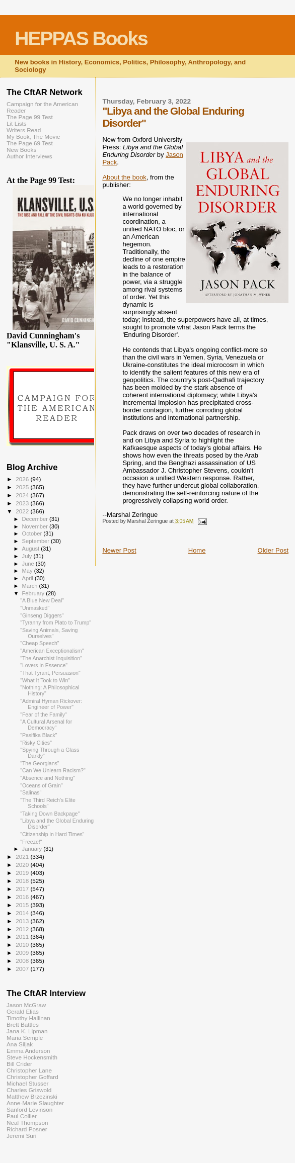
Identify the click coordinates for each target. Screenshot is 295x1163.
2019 (23, 872)
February (34, 593)
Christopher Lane (29, 1070)
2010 (23, 944)
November (35, 526)
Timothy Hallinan (28, 1018)
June (29, 564)
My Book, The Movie (33, 136)
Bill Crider (19, 1063)
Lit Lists (17, 123)
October (33, 533)
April (28, 578)
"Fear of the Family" (43, 714)
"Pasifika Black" (38, 735)
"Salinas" (30, 792)
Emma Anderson (28, 1050)
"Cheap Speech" (39, 643)
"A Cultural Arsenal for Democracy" (46, 725)
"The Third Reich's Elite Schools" (48, 803)
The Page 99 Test (30, 117)
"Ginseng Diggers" (41, 615)
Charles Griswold (29, 1090)
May (28, 571)
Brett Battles (23, 1024)
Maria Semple (25, 1037)
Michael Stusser (27, 1083)
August (31, 549)
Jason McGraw (26, 1005)
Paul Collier (22, 1116)
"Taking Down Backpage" (50, 814)
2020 (23, 864)
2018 (23, 880)
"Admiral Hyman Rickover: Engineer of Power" (51, 704)
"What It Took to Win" (45, 680)
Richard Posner (27, 1129)
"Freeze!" (31, 842)
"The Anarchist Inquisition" (51, 658)
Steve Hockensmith (32, 1057)
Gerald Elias (23, 1011)
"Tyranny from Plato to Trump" (55, 622)
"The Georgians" (39, 763)
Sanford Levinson (29, 1109)
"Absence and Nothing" (47, 778)
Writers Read (24, 130)
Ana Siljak (20, 1044)
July (28, 556)
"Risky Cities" (36, 743)
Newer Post (119, 550)
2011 (23, 936)
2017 (23, 888)
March (30, 586)
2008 (23, 960)
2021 (23, 856)
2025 (23, 487)
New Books (21, 149)
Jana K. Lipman (27, 1031)
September (36, 541)
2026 (23, 479)
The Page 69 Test (30, 143)
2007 (23, 968)
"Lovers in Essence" (43, 665)
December (35, 519)
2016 (23, 896)
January (33, 849)
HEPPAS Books (81, 38)
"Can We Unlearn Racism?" (53, 770)
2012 (23, 929)
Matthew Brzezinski (32, 1096)
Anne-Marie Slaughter (35, 1103)
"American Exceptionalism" (52, 651)
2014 (23, 913)
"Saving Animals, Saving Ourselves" (49, 633)
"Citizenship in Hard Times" (52, 834)
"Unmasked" (34, 608)
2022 (23, 511)
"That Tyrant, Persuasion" (50, 673)
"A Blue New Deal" (42, 600)
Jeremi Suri (21, 1135)
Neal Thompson (27, 1122)
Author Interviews (29, 156)
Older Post (273, 550)
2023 (23, 503)
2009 (23, 952)
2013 (23, 921)
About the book (124, 177)
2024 (23, 495)
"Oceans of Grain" (41, 785)
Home (197, 550)
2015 (23, 905)
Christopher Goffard (32, 1076)
